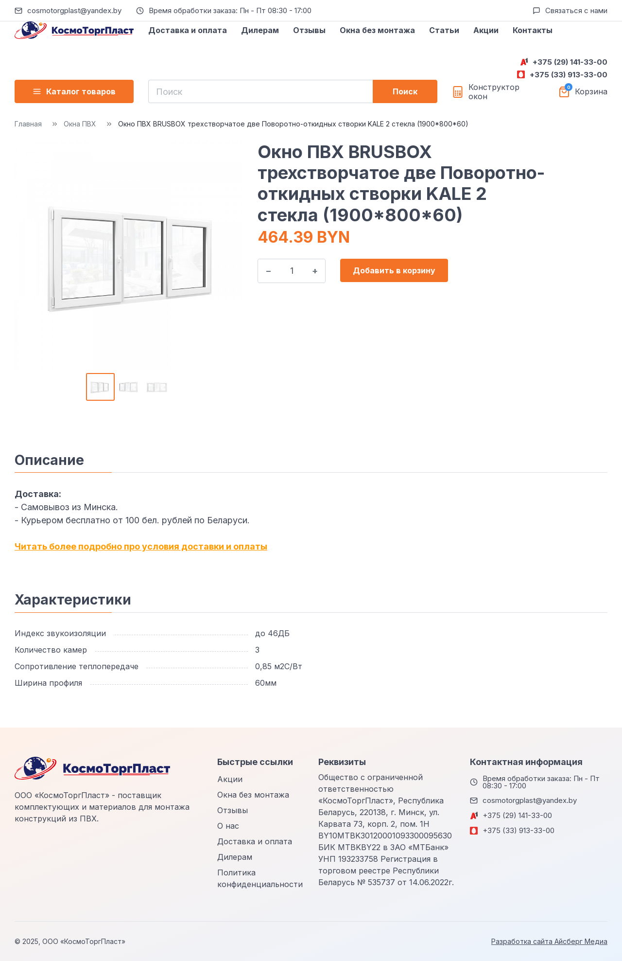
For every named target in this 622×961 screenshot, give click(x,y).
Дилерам (260, 30)
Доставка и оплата (187, 30)
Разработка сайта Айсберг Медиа (549, 941)
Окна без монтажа (377, 30)
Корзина (591, 91)
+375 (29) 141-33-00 (570, 62)
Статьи (444, 30)
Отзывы (309, 30)
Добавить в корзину (394, 270)
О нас (228, 826)
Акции (486, 30)
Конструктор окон (493, 92)
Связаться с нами (576, 10)
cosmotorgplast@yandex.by (74, 10)
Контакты (533, 30)
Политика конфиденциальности (260, 878)
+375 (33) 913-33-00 (568, 74)
